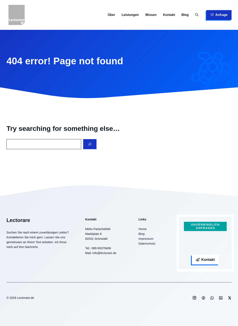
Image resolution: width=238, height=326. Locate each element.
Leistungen (130, 15)
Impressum (145, 238)
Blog (185, 15)
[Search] (89, 144)
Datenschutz (146, 243)
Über (111, 15)
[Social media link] (194, 298)
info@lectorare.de (104, 253)
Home (142, 229)
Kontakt (169, 15)
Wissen (151, 15)
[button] (197, 15)
